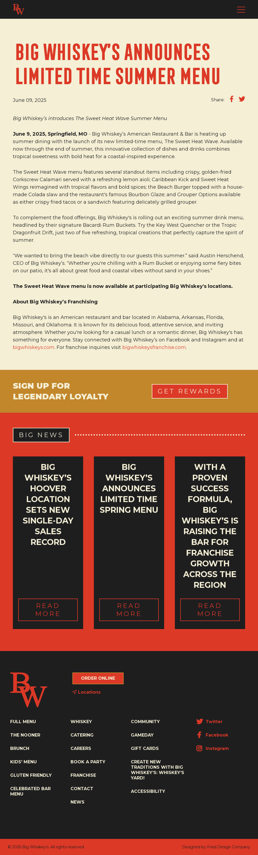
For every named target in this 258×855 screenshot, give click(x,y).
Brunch (19, 748)
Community (145, 721)
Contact (82, 788)
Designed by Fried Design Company (216, 847)
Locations (86, 692)
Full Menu (23, 721)
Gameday (142, 735)
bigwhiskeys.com (33, 347)
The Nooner (25, 735)
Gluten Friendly (31, 775)
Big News (41, 435)
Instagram (212, 748)
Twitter (209, 721)
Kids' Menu (23, 761)
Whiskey (81, 721)
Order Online (98, 678)
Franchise (83, 775)
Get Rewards (190, 391)
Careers (81, 748)
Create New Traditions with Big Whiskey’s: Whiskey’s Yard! (157, 769)
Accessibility (148, 791)
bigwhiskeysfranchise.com (154, 347)
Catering (82, 735)
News (77, 802)
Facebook (212, 735)
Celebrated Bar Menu (30, 791)
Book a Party (88, 761)
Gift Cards (145, 748)
